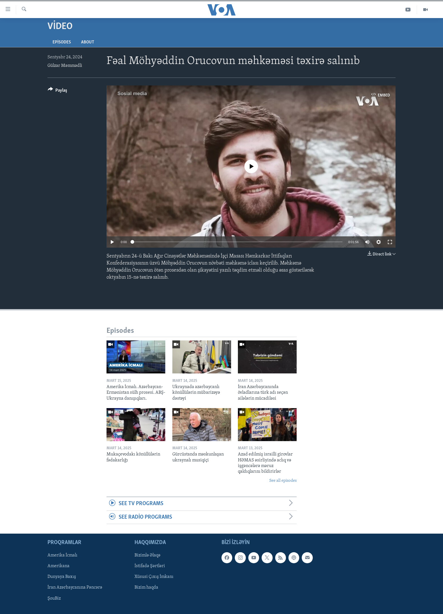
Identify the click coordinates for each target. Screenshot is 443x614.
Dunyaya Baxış (61, 577)
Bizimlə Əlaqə (147, 555)
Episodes (62, 42)
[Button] (57, 91)
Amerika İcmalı (62, 555)
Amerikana (58, 566)
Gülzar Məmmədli (64, 65)
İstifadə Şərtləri (149, 566)
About (87, 42)
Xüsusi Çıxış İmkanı (153, 577)
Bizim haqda (146, 587)
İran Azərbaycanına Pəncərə (74, 587)
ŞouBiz (54, 598)
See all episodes (283, 481)
